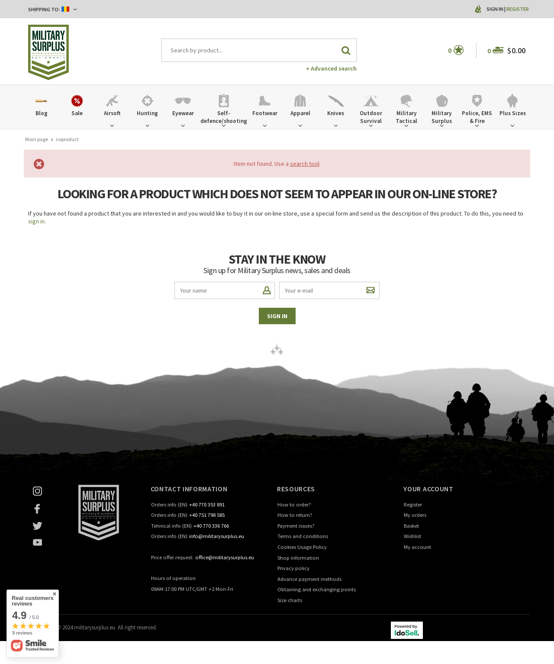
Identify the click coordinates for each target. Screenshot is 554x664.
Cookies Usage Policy (302, 547)
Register (517, 9)
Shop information (298, 558)
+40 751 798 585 (207, 515)
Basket (411, 526)
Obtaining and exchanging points (316, 590)
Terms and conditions (302, 536)
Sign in (495, 9)
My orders (415, 515)
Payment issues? (296, 526)
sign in (36, 221)
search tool (304, 164)
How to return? (294, 515)
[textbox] (259, 50)
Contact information (189, 488)
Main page (36, 139)
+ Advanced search (331, 68)
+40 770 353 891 (207, 505)
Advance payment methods (309, 579)
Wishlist (412, 536)
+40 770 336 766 (211, 526)
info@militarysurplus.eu (216, 536)
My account (417, 547)
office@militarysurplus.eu (224, 558)
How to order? (294, 505)
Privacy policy (293, 568)
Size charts (289, 600)
